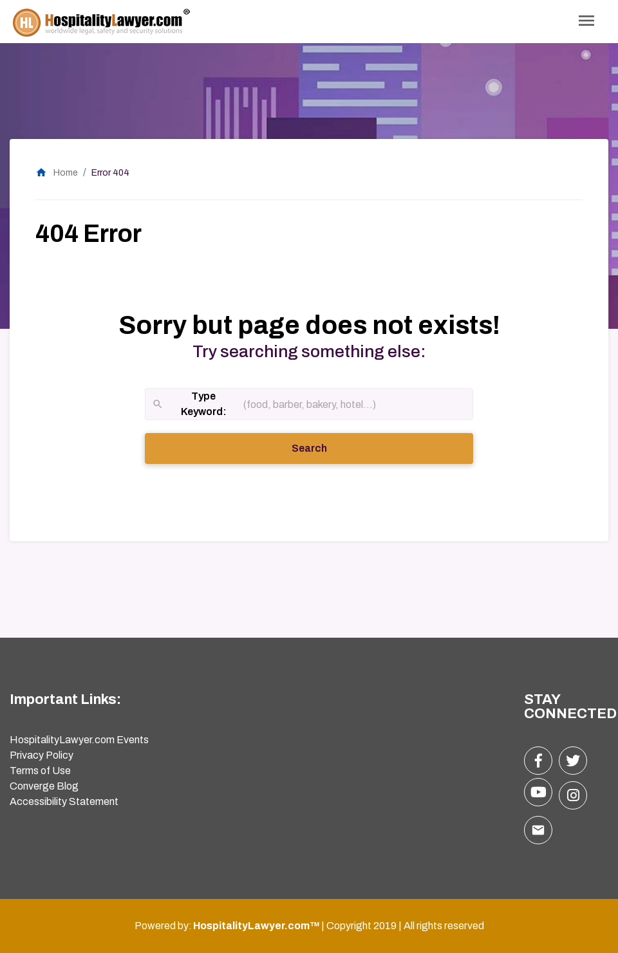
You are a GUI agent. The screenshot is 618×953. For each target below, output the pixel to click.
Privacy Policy (41, 755)
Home (56, 173)
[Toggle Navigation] (586, 21)
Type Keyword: (189, 405)
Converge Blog (44, 786)
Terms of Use (40, 770)
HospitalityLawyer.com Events (79, 739)
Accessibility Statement (64, 801)
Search (327, 447)
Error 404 (110, 173)
